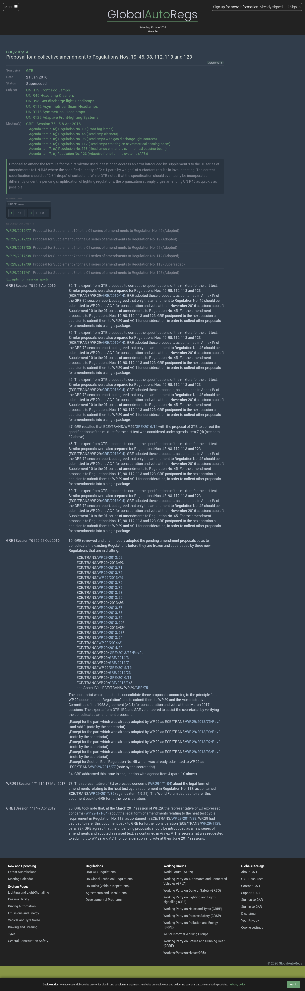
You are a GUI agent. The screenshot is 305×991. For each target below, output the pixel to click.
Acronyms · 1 (215, 62)
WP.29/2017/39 (18, 264)
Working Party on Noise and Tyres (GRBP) (192, 909)
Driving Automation (22, 906)
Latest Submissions (22, 872)
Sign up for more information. (236, 6)
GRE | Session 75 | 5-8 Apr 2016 (53, 123)
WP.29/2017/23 (18, 239)
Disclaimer (248, 913)
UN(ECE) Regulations (101, 872)
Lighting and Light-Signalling (28, 892)
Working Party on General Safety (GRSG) (192, 890)
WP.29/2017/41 (18, 272)
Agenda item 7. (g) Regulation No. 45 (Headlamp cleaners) (73, 133)
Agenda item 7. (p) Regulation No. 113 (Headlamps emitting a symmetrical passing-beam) (98, 148)
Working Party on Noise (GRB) (184, 952)
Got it (293, 984)
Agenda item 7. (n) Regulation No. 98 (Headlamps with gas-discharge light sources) (93, 138)
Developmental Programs (104, 899)
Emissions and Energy (23, 913)
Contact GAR (250, 886)
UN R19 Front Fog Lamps (48, 90)
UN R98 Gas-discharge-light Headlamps (60, 100)
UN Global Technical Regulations (109, 879)
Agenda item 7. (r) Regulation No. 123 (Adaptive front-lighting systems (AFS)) (88, 153)
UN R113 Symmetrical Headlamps (55, 111)
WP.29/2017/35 (18, 247)
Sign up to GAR (252, 899)
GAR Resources (252, 879)
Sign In (295, 6)
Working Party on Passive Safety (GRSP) (192, 916)
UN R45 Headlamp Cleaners (50, 95)
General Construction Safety (28, 941)
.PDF (19, 213)
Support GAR (250, 893)
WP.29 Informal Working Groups (185, 934)
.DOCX (40, 213)
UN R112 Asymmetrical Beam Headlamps (62, 106)
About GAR (249, 872)
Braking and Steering (22, 927)
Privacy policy (238, 984)
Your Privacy (250, 920)
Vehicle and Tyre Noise (24, 920)
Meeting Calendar (20, 879)
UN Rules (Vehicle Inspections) (108, 886)
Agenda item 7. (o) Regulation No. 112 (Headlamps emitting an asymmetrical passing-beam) (99, 143)
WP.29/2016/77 (18, 230)
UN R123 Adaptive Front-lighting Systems (62, 117)
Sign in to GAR (251, 906)
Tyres (11, 934)
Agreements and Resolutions (106, 893)
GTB (29, 70)
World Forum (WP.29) (178, 872)
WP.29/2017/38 (18, 255)
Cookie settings (252, 927)
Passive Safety (18, 899)
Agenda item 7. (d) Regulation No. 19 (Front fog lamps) (71, 128)
